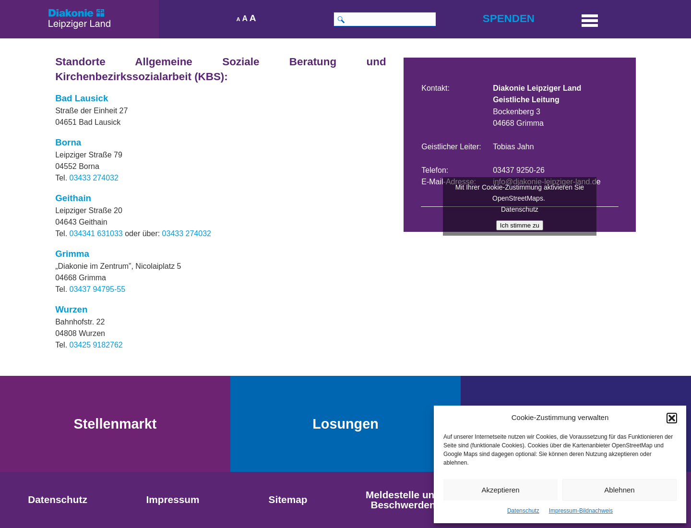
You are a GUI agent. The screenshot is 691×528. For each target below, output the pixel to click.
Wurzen (71, 309)
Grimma (72, 254)
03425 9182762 (96, 345)
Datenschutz (523, 510)
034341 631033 (96, 233)
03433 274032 (94, 178)
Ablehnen (619, 490)
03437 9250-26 (519, 170)
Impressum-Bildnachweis (581, 510)
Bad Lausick (81, 98)
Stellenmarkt (115, 424)
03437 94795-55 (98, 289)
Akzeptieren (500, 490)
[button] (672, 418)
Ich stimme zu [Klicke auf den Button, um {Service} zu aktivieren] (519, 225)
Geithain (73, 198)
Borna (68, 142)
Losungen (345, 424)
